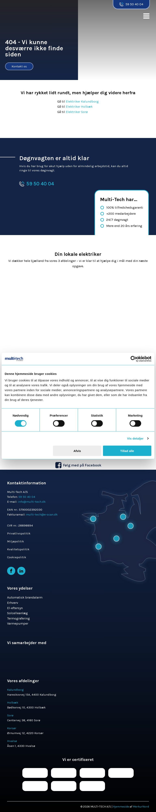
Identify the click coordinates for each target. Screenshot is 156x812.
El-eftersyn (15, 608)
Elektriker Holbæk (79, 106)
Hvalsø (12, 741)
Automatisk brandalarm (24, 597)
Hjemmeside (121, 806)
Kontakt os (19, 66)
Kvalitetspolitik (18, 549)
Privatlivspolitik (18, 533)
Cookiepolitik (16, 557)
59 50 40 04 (134, 4)
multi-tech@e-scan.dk (42, 514)
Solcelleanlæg (17, 613)
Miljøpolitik (15, 541)
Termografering (18, 618)
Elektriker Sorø (77, 112)
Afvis (77, 450)
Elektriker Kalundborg (82, 101)
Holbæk (12, 702)
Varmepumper (17, 623)
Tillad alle (127, 450)
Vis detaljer (135, 438)
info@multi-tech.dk (32, 501)
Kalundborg (15, 690)
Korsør (11, 728)
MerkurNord (141, 806)
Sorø (10, 715)
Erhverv (12, 603)
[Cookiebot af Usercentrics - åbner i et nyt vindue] (133, 359)
